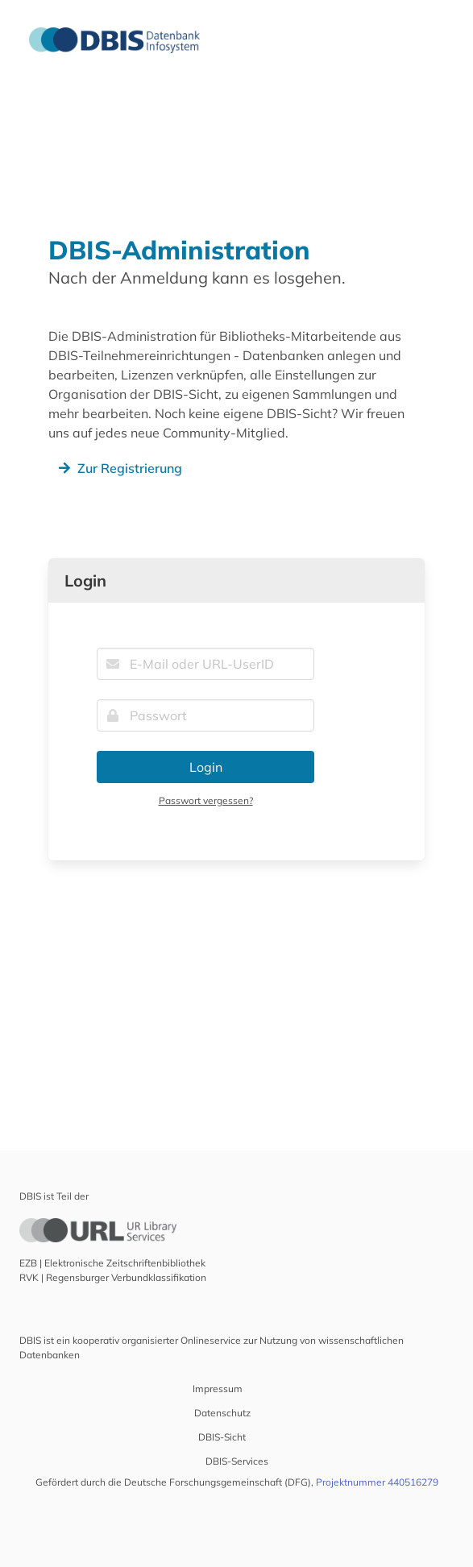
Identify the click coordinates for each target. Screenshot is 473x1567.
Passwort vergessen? (206, 800)
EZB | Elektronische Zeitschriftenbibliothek (112, 1263)
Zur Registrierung (118, 468)
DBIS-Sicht (222, 1437)
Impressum (218, 1389)
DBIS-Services (236, 1461)
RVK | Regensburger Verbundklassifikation (112, 1277)
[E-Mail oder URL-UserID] (205, 664)
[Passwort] (205, 715)
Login (205, 767)
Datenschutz (222, 1413)
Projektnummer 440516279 (377, 1482)
